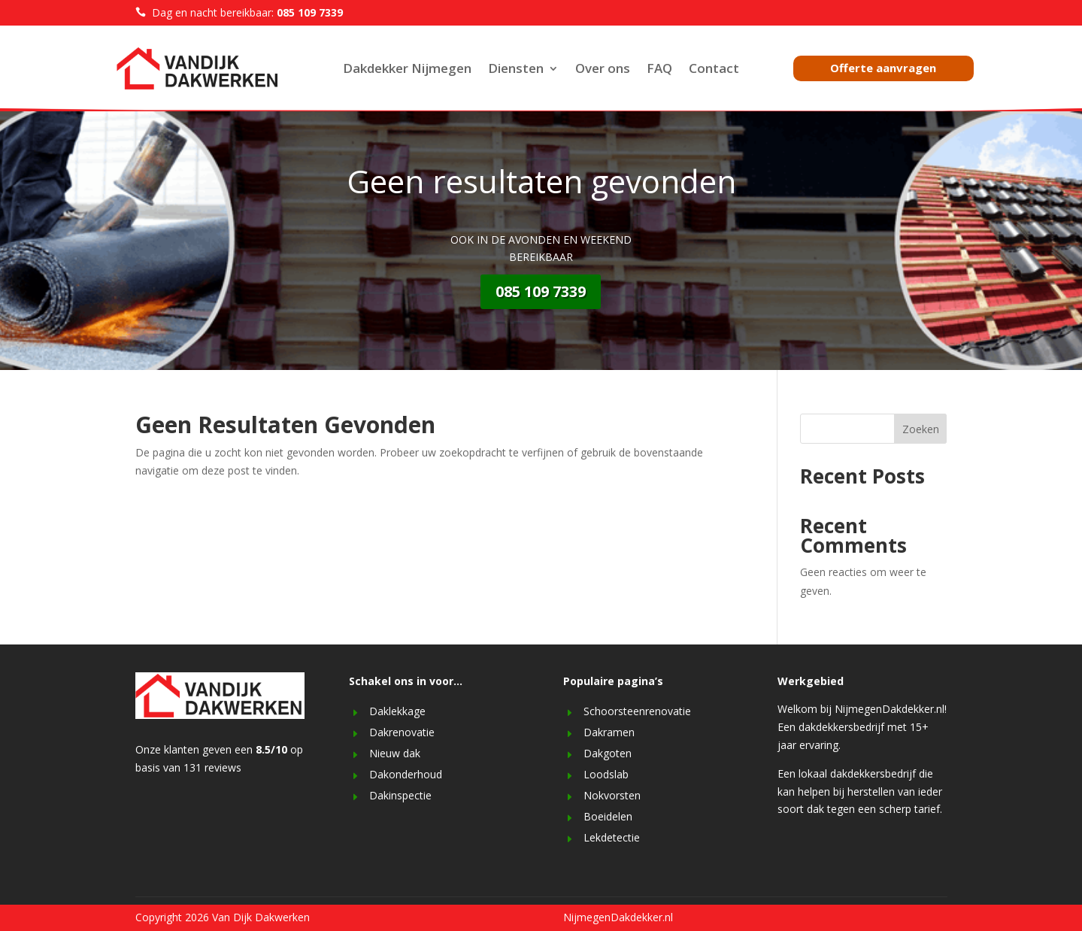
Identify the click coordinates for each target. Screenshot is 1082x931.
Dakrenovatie (402, 732)
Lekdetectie (611, 837)
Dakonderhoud (405, 774)
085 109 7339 (541, 291)
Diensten (516, 70)
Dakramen (609, 732)
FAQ (659, 70)
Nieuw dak (394, 753)
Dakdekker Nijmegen (407, 70)
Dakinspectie (400, 795)
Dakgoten (607, 753)
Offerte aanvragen (883, 67)
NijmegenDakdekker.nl (618, 917)
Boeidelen (607, 816)
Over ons (602, 70)
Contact (714, 70)
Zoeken (920, 429)
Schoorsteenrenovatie (637, 711)
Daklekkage (397, 711)
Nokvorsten (612, 795)
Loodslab (606, 774)
